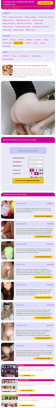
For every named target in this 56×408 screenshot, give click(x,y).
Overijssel (28, 43)
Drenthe (5, 39)
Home (4, 17)
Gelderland (29, 40)
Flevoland (13, 40)
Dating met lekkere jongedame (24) (43, 216)
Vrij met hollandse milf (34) (43, 257)
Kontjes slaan (7, 30)
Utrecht (35, 43)
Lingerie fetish (38, 23)
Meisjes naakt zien (8, 20)
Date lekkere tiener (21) (43, 236)
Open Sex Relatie (27, 390)
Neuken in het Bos (27, 405)
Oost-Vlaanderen (24, 56)
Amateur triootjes (18, 30)
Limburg (45, 40)
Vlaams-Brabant (36, 56)
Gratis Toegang (45, 3)
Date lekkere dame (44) (43, 338)
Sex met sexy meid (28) (43, 358)
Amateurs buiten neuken (22, 26)
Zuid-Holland (7, 46)
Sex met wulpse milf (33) (43, 318)
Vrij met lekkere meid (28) (43, 297)
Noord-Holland (18, 43)
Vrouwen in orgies (37, 20)
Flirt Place (27, 375)
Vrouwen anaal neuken (16, 17)
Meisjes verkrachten (9, 23)
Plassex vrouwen (8, 26)
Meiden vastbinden (30, 17)
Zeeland (42, 43)
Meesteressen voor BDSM (40, 26)
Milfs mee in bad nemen (24, 23)
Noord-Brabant (7, 43)
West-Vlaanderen (8, 59)
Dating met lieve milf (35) (43, 277)
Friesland (21, 40)
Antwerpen (6, 56)
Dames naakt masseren (46, 17)
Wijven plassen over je (23, 20)
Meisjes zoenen (30, 30)
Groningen (38, 40)
